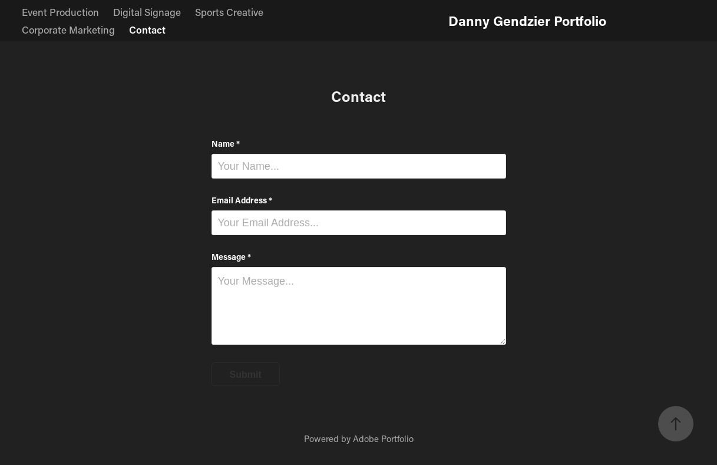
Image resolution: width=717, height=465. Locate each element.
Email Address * (242, 200)
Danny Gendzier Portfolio (527, 20)
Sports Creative (229, 11)
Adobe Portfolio (383, 438)
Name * (226, 144)
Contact (147, 29)
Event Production (60, 11)
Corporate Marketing (68, 29)
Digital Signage (147, 11)
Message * (231, 257)
